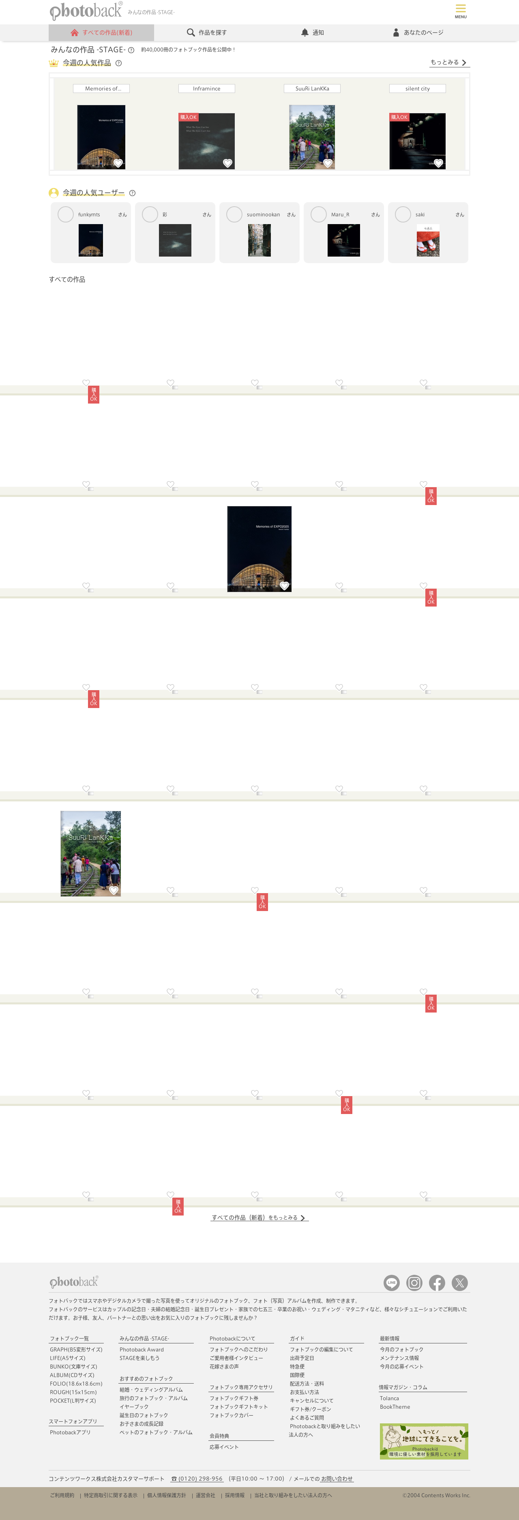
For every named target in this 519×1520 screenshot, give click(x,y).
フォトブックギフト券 (234, 1398)
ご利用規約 (62, 1495)
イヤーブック (134, 1406)
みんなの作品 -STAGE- (144, 1338)
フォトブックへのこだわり (239, 1349)
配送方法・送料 (307, 1383)
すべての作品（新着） (259, 1218)
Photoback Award (142, 1349)
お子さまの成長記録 (141, 1423)
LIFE (68, 1358)
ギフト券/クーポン (310, 1409)
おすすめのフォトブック (146, 1378)
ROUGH (73, 1392)
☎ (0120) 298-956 (197, 1478)
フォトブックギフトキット (239, 1406)
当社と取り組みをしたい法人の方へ (293, 1495)
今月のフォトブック (402, 1349)
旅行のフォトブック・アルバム (154, 1398)
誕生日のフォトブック (144, 1415)
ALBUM (72, 1375)
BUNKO (73, 1366)
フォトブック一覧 (69, 1338)
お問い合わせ (337, 1478)
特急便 (297, 1366)
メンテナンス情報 (399, 1358)
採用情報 (234, 1495)
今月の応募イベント (402, 1366)
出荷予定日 (302, 1358)
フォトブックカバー (231, 1415)
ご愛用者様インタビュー (236, 1358)
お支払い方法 (304, 1392)
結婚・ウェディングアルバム (151, 1389)
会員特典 (219, 1436)
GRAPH (76, 1349)
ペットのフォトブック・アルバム (156, 1432)
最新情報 (389, 1338)
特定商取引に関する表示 (110, 1495)
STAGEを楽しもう (140, 1358)
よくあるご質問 (307, 1417)
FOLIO (76, 1383)
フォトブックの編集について (321, 1349)
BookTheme (395, 1406)
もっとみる (449, 62)
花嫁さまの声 (224, 1366)
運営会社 (205, 1495)
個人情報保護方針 (166, 1495)
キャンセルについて (312, 1400)
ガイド (297, 1338)
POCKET (73, 1400)
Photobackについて (232, 1338)
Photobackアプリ (70, 1432)
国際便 (297, 1375)
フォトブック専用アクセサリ (241, 1387)
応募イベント (224, 1446)
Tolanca (389, 1398)
